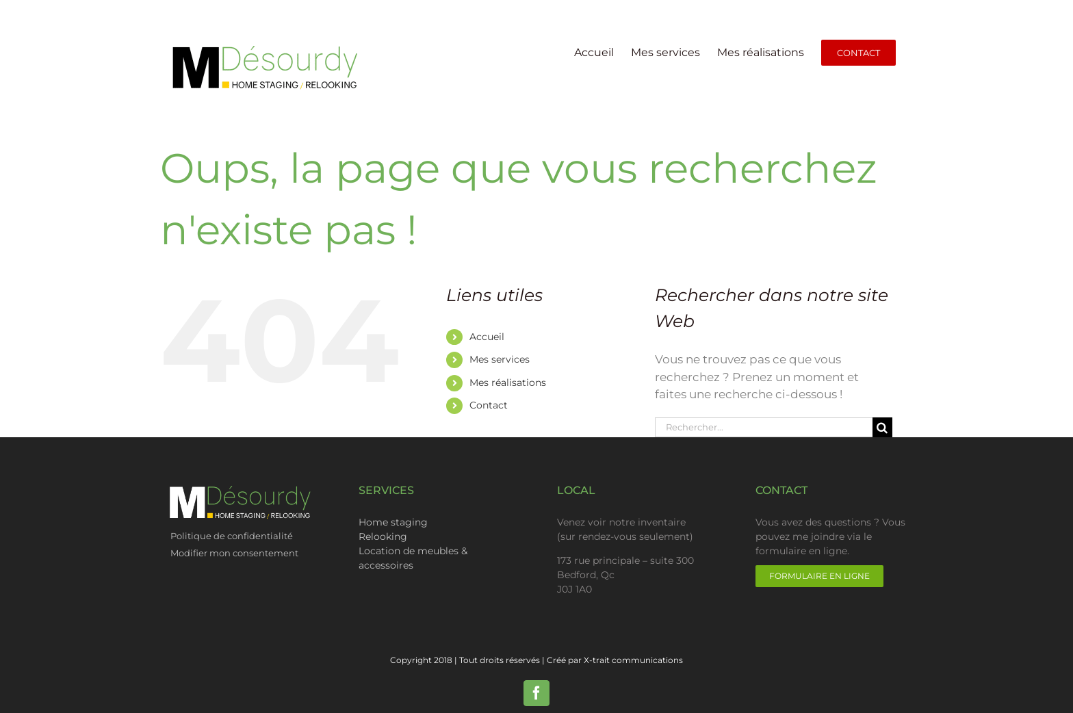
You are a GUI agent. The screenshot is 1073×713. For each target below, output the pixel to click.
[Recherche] (882, 427)
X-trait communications (633, 660)
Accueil (486, 336)
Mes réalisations (507, 382)
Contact (488, 405)
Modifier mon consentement (234, 552)
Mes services (499, 359)
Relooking (383, 536)
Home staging (393, 522)
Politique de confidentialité (232, 535)
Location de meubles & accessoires (413, 558)
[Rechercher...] (763, 427)
